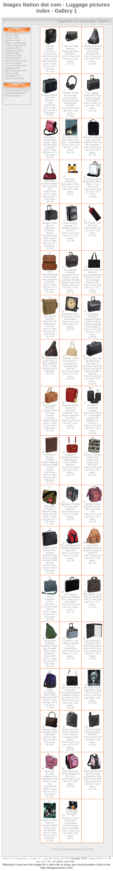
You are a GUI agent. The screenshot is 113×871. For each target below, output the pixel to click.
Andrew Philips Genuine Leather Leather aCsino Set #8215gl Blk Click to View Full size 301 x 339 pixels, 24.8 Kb (50, 829)
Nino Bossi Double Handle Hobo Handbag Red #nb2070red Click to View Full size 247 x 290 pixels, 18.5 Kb (50, 190)
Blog (25, 858)
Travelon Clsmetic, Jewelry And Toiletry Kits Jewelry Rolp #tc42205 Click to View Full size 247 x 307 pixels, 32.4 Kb (92, 463)
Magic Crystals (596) (15, 43)
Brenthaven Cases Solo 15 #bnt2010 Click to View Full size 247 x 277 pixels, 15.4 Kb (92, 599)
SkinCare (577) (13, 76)
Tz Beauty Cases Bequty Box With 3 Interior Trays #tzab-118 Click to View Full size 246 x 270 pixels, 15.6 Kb (92, 186)
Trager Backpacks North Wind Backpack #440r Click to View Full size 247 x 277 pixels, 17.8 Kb (49, 697)
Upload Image (88, 21)
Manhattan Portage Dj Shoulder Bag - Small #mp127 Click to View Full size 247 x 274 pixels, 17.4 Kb (49, 514)
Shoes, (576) (11, 73)
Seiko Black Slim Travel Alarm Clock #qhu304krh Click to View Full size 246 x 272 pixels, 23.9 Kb (70, 320)
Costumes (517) (13, 48)
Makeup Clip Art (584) (16, 60)
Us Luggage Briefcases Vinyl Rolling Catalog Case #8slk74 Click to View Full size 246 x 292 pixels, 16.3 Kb (92, 100)
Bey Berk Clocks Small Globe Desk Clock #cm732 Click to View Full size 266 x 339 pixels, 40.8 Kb (92, 694)
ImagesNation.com (68, 21)
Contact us (104, 21)
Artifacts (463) (12, 53)
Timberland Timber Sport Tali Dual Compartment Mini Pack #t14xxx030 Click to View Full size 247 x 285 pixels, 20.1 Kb (92, 778)
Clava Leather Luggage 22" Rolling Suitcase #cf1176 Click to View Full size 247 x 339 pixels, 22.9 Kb (70, 230)
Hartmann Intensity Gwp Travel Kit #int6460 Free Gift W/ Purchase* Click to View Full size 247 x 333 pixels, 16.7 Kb (92, 144)
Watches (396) (12, 40)
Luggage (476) (12, 68)
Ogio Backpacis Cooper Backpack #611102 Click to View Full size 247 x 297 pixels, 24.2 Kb (70, 777)
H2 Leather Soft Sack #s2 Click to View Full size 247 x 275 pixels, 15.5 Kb (92, 228)
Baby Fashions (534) (16, 70)
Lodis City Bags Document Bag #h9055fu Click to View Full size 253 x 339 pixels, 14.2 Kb (92, 736)
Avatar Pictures (12, 95)
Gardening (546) (13, 55)
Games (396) (12, 35)
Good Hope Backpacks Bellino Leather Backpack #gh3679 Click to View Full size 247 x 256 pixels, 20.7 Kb (92, 553)
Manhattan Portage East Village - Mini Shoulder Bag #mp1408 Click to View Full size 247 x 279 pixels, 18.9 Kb (50, 146)
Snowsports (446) (14, 50)
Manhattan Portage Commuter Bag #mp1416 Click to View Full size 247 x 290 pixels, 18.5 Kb (70, 510)
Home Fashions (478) (16, 65)
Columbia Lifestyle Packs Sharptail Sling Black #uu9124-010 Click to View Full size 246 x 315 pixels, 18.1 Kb (92, 53)
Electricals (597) (13, 58)
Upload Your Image (12, 858)
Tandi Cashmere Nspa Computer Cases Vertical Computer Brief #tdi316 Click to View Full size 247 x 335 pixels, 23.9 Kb (70, 738)
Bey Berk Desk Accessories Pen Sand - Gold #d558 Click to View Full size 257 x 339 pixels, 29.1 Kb (70, 143)
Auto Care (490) (13, 63)
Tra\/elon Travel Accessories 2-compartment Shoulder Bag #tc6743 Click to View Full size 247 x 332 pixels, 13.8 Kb (70, 367)
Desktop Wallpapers (15, 93)
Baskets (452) (12, 38)
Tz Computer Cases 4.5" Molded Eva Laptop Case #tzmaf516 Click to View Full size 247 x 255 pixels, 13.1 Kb (70, 602)
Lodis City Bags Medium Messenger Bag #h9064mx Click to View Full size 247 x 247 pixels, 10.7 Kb (70, 53)
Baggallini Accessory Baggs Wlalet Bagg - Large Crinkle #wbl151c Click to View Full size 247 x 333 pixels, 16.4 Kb (70, 463)
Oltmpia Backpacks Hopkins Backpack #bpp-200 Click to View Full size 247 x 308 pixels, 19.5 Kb (70, 552)
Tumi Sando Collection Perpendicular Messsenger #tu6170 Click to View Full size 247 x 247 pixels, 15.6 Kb (50, 325)
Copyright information (54, 858)
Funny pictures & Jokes (17, 90)
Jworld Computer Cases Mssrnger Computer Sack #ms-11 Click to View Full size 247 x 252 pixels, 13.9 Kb (50, 606)
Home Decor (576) (14, 78)
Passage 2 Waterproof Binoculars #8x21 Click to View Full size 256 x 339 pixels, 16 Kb (70, 185)
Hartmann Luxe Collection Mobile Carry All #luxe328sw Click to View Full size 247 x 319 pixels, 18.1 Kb (70, 648)
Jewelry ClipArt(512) (15, 45)
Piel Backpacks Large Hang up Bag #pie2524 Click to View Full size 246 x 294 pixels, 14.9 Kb (50, 365)
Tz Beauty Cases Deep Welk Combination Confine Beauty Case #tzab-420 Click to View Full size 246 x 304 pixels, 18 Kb (70, 827)
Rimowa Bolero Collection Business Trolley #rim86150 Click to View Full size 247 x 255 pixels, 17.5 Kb (50, 104)
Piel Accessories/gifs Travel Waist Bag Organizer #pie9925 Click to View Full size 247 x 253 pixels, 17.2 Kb (49, 280)
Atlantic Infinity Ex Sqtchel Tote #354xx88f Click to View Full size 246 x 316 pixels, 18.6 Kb (50, 736)
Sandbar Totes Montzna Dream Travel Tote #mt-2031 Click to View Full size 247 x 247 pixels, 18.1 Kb (93, 511)
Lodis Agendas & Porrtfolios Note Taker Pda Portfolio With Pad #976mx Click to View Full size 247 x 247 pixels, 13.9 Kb (92, 648)
